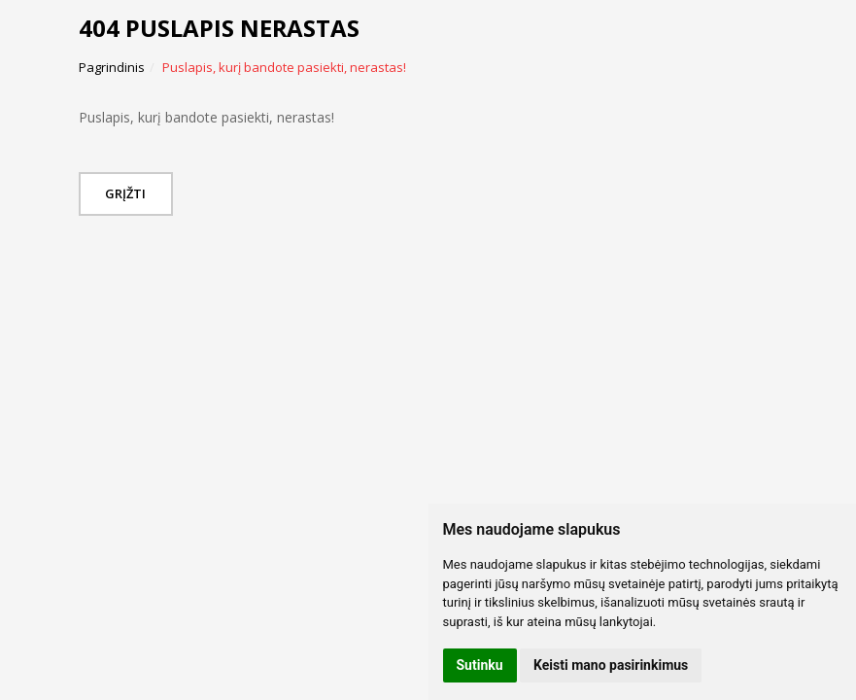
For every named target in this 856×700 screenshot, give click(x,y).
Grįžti (130, 193)
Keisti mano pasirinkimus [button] (610, 665)
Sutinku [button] (480, 665)
